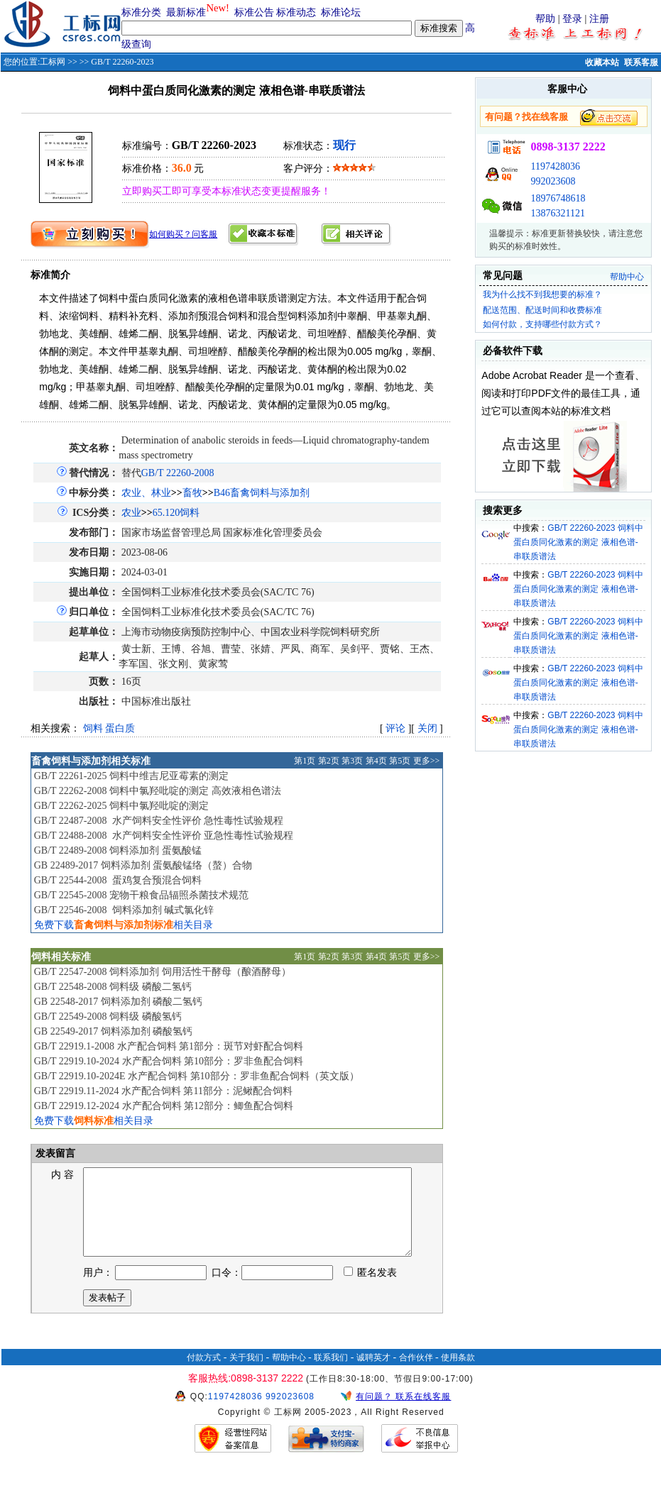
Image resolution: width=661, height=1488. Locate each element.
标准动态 (296, 12)
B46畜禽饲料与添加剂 (262, 492)
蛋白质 (120, 728)
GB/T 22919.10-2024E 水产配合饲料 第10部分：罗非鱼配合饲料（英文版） (196, 1076)
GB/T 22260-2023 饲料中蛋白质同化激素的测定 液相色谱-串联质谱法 (578, 542)
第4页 (376, 761)
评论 (395, 728)
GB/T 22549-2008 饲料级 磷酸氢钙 (108, 1016)
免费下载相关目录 (123, 925)
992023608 (552, 181)
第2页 (328, 761)
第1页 (304, 761)
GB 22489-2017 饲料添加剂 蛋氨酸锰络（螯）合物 (143, 865)
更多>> (426, 761)
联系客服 (641, 62)
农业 (131, 512)
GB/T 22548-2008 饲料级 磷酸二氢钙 (113, 986)
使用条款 (458, 1374)
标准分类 (141, 12)
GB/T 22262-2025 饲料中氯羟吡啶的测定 (121, 805)
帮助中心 (627, 277)
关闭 (427, 728)
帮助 (545, 18)
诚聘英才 (373, 1374)
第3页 (352, 761)
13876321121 (557, 213)
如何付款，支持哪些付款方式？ (542, 324)
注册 (599, 18)
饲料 (93, 728)
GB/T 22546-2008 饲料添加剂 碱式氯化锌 (124, 910)
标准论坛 (341, 12)
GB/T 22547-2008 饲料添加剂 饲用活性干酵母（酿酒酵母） (162, 971)
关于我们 (246, 1374)
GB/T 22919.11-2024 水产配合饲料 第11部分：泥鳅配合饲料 (163, 1091)
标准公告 (254, 12)
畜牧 (192, 492)
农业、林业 (146, 492)
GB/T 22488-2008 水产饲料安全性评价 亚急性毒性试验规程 (163, 835)
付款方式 (204, 1374)
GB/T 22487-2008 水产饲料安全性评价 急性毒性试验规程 (158, 820)
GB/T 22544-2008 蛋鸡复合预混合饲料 (118, 880)
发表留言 (54, 1153)
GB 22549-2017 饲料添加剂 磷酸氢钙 (113, 1031)
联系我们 (331, 1374)
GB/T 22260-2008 (177, 473)
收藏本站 (602, 62)
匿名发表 (371, 1289)
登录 (572, 18)
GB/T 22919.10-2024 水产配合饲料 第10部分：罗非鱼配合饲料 (168, 1061)
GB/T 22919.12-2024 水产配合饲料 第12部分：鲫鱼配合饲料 (163, 1106)
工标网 (52, 62)
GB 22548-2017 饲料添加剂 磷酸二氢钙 (118, 1001)
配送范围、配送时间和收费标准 (542, 310)
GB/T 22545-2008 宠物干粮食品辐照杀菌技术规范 (141, 895)
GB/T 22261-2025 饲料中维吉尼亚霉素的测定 (131, 776)
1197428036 (554, 166)
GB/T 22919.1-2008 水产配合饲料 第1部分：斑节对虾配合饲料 (168, 1046)
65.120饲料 (176, 512)
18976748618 (557, 198)
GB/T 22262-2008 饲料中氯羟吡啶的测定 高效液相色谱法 (157, 791)
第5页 (399, 761)
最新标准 (186, 12)
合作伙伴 (416, 1374)
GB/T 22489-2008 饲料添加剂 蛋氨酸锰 (118, 850)
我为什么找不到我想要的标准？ (542, 294)
